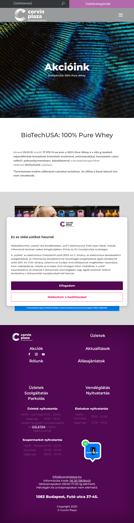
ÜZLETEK (39, 427)
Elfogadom (67, 285)
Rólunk (36, 361)
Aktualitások (97, 348)
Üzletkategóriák (97, 4)
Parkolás (36, 398)
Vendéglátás (97, 387)
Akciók (36, 348)
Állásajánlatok (91, 361)
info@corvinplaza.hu (67, 476)
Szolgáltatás (36, 393)
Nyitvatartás (98, 393)
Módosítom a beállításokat (67, 297)
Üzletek (97, 335)
